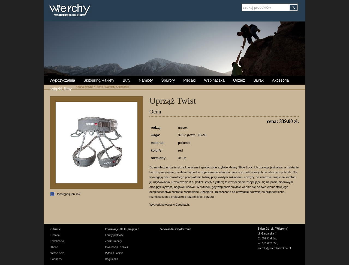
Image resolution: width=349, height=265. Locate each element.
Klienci (54, 247)
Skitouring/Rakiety (98, 80)
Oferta (99, 86)
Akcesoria (280, 80)
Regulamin (111, 259)
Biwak (258, 80)
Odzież (239, 80)
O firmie (55, 229)
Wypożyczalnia (62, 80)
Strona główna (84, 86)
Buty (126, 80)
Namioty (146, 80)
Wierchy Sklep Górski (71, 11)
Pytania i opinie (114, 253)
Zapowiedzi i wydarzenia (175, 229)
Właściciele (57, 253)
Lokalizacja (57, 241)
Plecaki (189, 80)
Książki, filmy (61, 89)
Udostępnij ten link (68, 194)
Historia (55, 235)
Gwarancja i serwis (116, 247)
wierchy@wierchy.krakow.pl (274, 248)
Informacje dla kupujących (122, 229)
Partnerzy (56, 259)
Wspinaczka (214, 80)
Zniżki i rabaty (113, 241)
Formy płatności (114, 235)
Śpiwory (168, 80)
